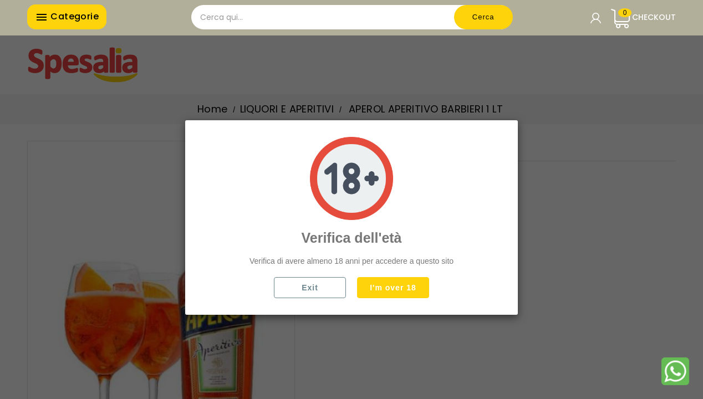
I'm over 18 (393, 287)
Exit (310, 287)
